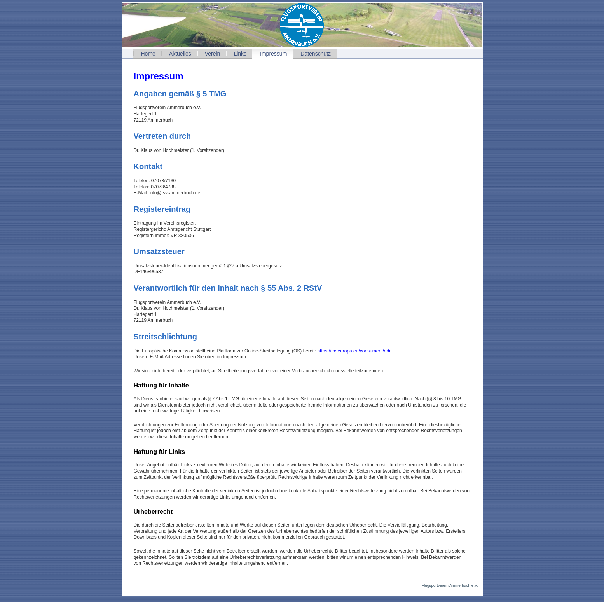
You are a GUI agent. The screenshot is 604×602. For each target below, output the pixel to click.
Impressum (273, 54)
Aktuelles (180, 54)
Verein (212, 54)
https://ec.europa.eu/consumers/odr (353, 351)
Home (148, 54)
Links (240, 54)
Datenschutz (315, 54)
